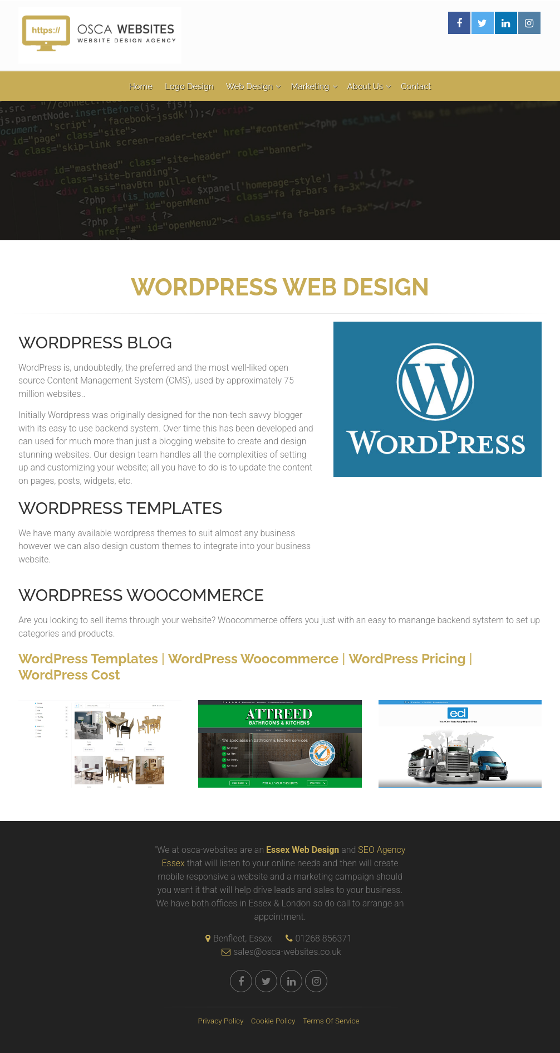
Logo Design (189, 86)
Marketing (310, 86)
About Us (365, 86)
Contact (416, 86)
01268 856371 (324, 938)
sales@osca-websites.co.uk (278, 952)
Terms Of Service (331, 1020)
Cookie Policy (273, 1020)
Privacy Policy (221, 1020)
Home (141, 86)
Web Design (249, 86)
